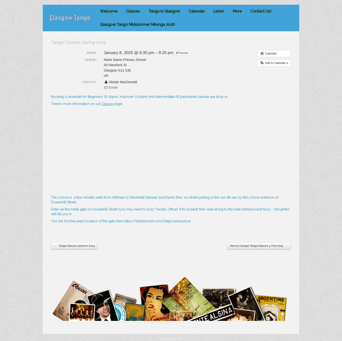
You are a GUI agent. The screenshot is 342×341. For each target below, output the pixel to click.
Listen (218, 11)
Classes (133, 11)
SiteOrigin (167, 338)
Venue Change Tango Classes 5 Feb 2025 (259, 246)
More (237, 11)
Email (111, 87)
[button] (274, 63)
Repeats (182, 52)
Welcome (109, 11)
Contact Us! (260, 11)
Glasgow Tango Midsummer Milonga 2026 (137, 24)
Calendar (196, 11)
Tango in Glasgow (164, 11)
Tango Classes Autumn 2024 (74, 246)
